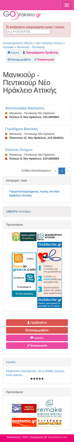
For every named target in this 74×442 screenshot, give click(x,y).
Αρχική (13, 52)
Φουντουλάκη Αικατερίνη (24, 108)
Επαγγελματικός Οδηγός (18, 43)
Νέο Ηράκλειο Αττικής (49, 43)
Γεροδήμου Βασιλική (21, 129)
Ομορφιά (8, 47)
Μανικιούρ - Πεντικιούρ (31, 47)
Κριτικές (37, 337)
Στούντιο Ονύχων (18, 150)
